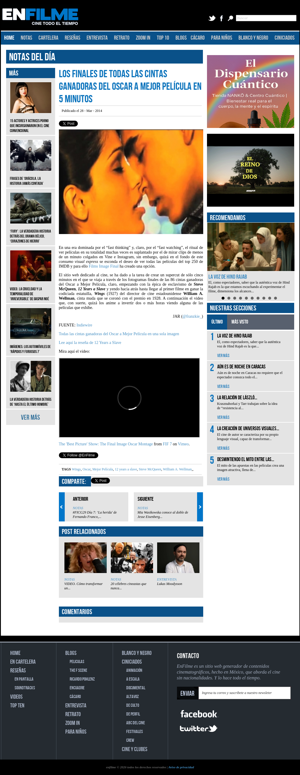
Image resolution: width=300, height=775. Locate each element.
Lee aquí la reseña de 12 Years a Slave (90, 342)
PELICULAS (77, 662)
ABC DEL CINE (135, 723)
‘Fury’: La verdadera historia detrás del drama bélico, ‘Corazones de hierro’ (31, 232)
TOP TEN (17, 705)
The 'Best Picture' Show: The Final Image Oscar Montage (106, 444)
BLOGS (181, 37)
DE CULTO (132, 705)
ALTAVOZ (132, 697)
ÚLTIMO (217, 322)
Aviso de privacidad (181, 767)
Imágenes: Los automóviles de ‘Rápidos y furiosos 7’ (31, 344)
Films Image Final (104, 266)
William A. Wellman (177, 469)
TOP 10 (163, 37)
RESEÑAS (72, 37)
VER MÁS (30, 417)
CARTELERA (48, 37)
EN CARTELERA (23, 661)
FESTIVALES (134, 731)
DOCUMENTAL (135, 688)
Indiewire (84, 325)
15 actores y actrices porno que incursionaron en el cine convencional (31, 121)
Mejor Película (102, 469)
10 (275, 298)
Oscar (86, 469)
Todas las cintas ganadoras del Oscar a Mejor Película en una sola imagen (119, 334)
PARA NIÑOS (221, 37)
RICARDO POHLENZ (82, 679)
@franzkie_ (192, 316)
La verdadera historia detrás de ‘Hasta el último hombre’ (31, 397)
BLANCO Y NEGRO (253, 37)
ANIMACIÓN (134, 670)
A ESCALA (133, 679)
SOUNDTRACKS (25, 688)
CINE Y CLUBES (134, 749)
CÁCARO (198, 37)
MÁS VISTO (239, 322)
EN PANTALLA (24, 679)
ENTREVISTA (97, 37)
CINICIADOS (284, 37)
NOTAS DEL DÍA (32, 57)
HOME (9, 37)
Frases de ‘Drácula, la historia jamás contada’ (31, 176)
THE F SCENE (78, 670)
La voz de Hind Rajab (227, 276)
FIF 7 (167, 444)
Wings (76, 469)
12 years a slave (125, 469)
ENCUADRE (77, 688)
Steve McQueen (149, 469)
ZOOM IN (143, 37)
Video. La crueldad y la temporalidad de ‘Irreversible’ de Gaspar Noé (31, 289)
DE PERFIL (133, 714)
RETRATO (121, 37)
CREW (130, 740)
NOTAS (26, 37)
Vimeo (183, 444)
